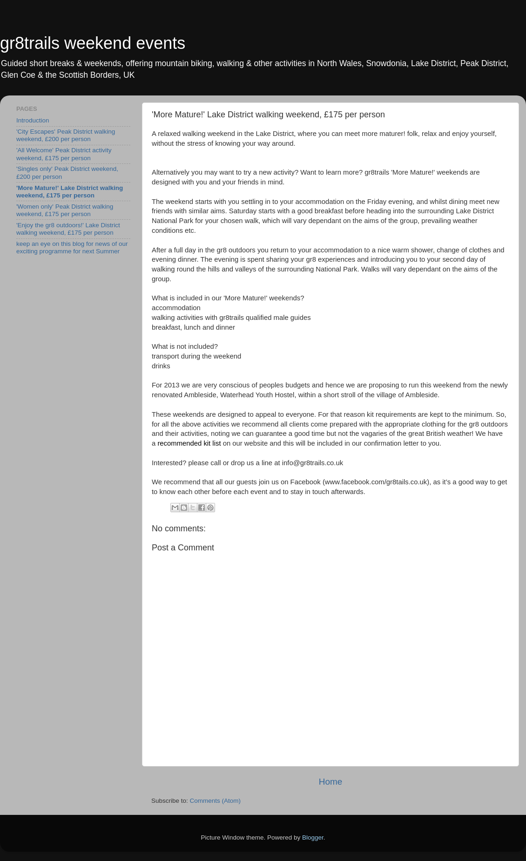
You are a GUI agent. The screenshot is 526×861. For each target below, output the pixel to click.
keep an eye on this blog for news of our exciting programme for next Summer (72, 247)
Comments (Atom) (215, 800)
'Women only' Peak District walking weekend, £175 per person (64, 210)
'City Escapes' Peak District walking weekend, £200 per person (65, 135)
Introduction (32, 120)
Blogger (313, 837)
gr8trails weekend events (92, 43)
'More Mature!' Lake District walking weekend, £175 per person (69, 191)
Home (330, 781)
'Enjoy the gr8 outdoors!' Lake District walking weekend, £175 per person (68, 229)
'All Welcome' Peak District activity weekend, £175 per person (63, 154)
